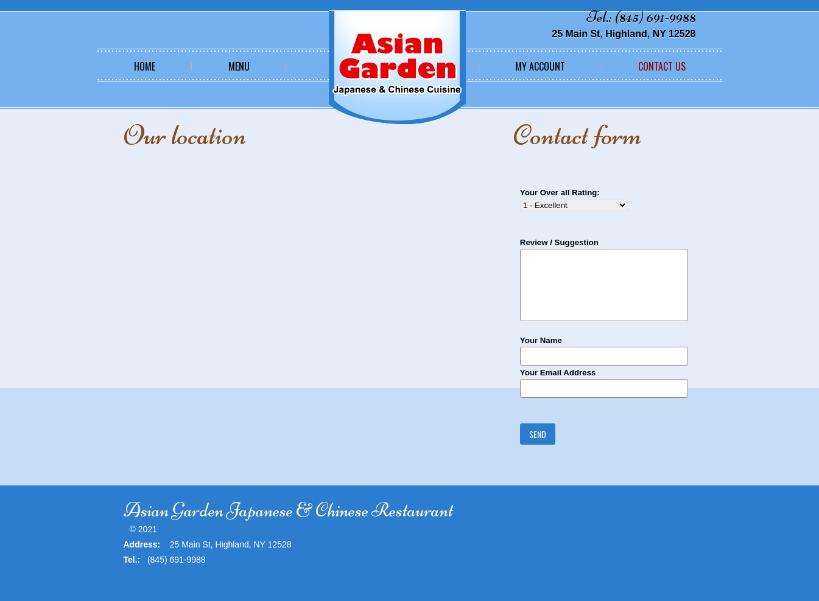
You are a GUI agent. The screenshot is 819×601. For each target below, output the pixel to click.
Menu (239, 66)
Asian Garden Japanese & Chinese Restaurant (288, 510)
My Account (540, 66)
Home (144, 66)
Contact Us (662, 66)
